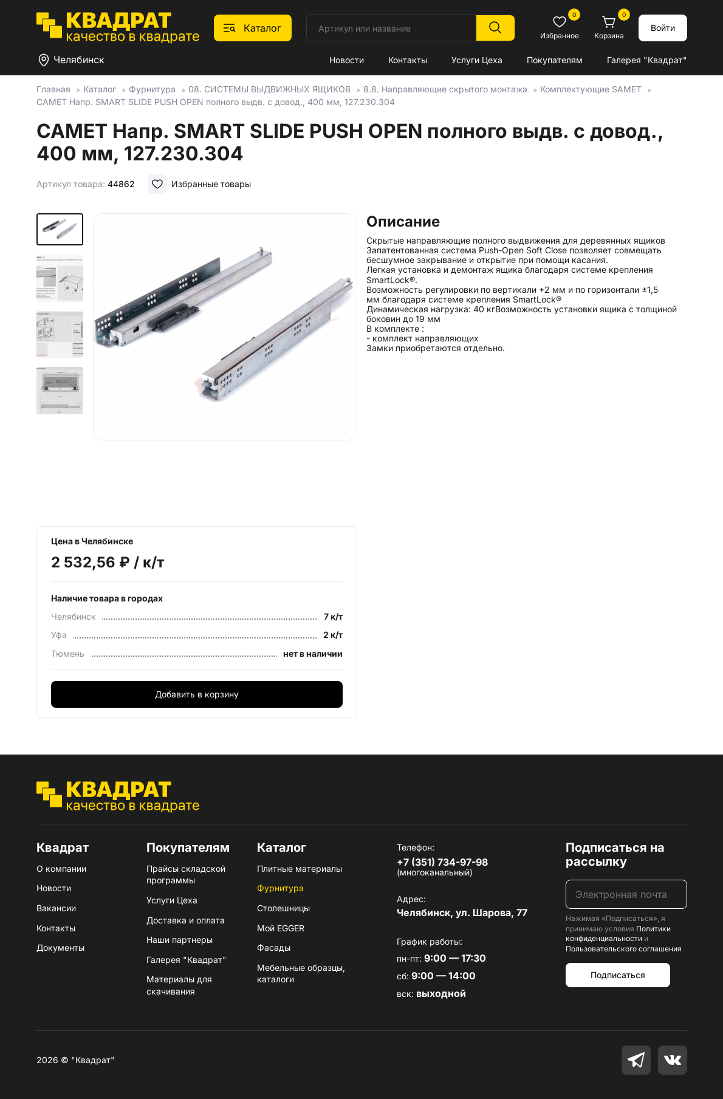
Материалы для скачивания (179, 985)
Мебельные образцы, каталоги (301, 973)
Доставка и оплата (185, 920)
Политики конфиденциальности (618, 933)
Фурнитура (280, 888)
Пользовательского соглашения (624, 948)
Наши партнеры (179, 939)
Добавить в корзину (197, 694)
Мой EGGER (280, 928)
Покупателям (555, 60)
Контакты (407, 60)
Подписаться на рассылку (615, 854)
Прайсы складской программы (185, 874)
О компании (61, 868)
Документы (60, 947)
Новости (346, 60)
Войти (663, 27)
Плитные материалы (299, 868)
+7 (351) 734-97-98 (442, 862)
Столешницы (283, 908)
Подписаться (618, 975)
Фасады (273, 947)
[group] (225, 365)
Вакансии (56, 908)
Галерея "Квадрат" (647, 60)
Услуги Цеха (476, 60)
